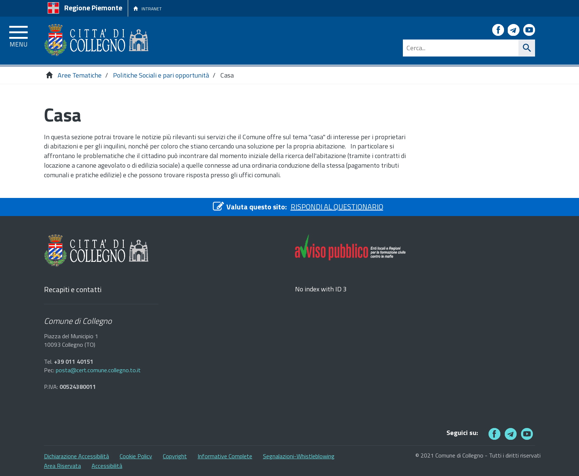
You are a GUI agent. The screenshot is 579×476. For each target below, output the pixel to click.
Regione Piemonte (93, 7)
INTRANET (147, 9)
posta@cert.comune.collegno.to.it (98, 370)
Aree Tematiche (80, 75)
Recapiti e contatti (73, 289)
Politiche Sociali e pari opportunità (161, 75)
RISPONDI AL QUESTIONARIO (337, 206)
